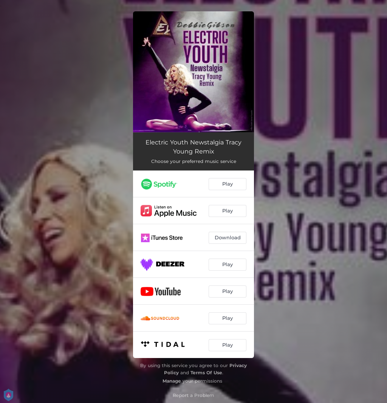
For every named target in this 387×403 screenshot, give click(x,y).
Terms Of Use (206, 372)
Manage (172, 381)
